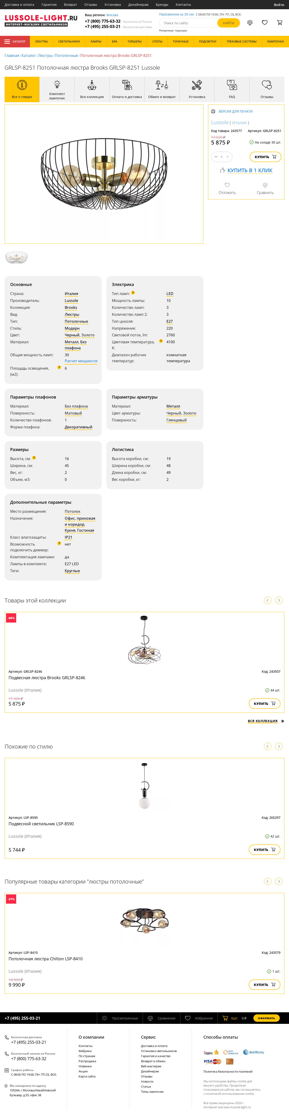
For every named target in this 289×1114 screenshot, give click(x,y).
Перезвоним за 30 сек (176, 14)
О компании (91, 1037)
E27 (169, 321)
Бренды (162, 4)
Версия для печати (236, 112)
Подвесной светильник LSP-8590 (41, 823)
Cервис (148, 1037)
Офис (70, 518)
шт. (230, 1018)
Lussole (71, 300)
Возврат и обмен (153, 1061)
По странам (87, 1056)
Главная (12, 55)
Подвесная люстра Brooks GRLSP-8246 (47, 677)
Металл (71, 341)
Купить (265, 157)
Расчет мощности (81, 360)
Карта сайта (87, 1076)
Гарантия (49, 4)
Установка (113, 4)
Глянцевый (176, 420)
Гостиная (85, 530)
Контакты (183, 4)
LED (169, 293)
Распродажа (87, 1061)
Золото (88, 335)
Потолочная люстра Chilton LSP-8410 (46, 958)
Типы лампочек (152, 1091)
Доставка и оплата (19, 4)
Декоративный (78, 427)
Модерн (72, 328)
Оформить (266, 1018)
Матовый (73, 413)
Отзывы (90, 4)
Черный (72, 335)
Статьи (146, 1086)
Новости (147, 1081)
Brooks (71, 307)
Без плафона (75, 344)
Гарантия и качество (156, 1056)
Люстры (45, 55)
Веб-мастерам (151, 1066)
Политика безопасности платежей (227, 1071)
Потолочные (66, 55)
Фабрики (85, 1051)
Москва (112, 15)
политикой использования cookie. (230, 1094)
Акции (83, 1071)
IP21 (68, 537)
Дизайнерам (138, 4)
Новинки (85, 1066)
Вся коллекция (266, 721)
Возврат (70, 4)
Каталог (14, 41)
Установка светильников (159, 1051)
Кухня (70, 530)
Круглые (72, 570)
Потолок (72, 511)
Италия (71, 293)
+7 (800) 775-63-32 (118, 21)
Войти (279, 5)
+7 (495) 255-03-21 (118, 26)
